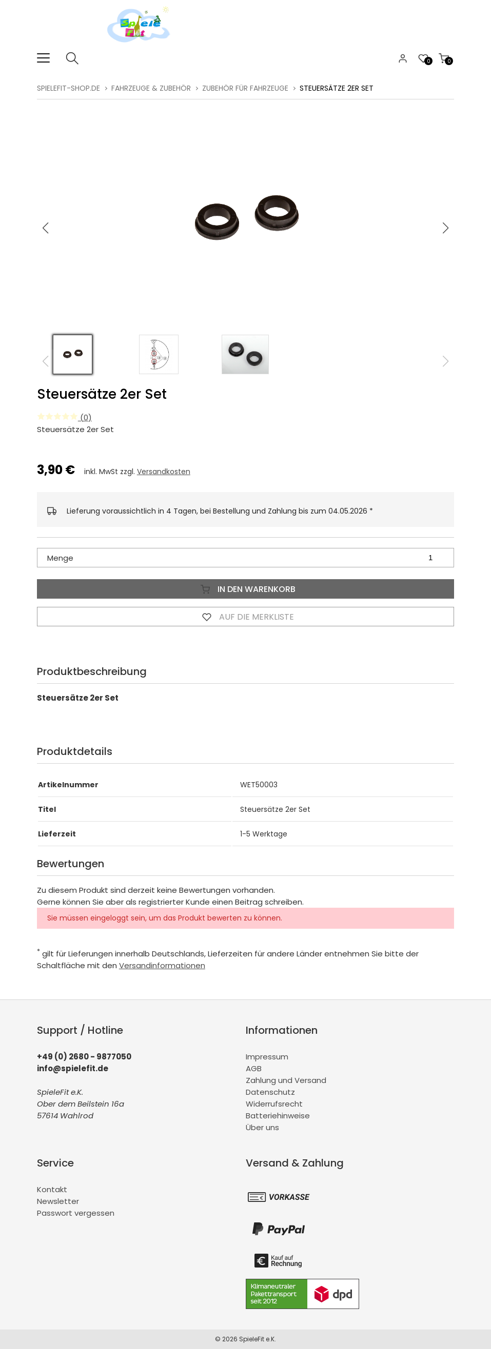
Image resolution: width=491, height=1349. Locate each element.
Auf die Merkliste (246, 616)
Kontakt (52, 1189)
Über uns (262, 1127)
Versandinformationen (162, 965)
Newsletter (58, 1201)
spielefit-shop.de (68, 88)
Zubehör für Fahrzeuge (245, 88)
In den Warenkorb (246, 589)
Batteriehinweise (278, 1115)
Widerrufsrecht (274, 1103)
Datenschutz (270, 1092)
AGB (254, 1068)
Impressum (267, 1056)
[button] (446, 228)
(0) (64, 417)
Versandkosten (163, 471)
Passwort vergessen (75, 1213)
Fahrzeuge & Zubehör (151, 88)
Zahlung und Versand (286, 1080)
